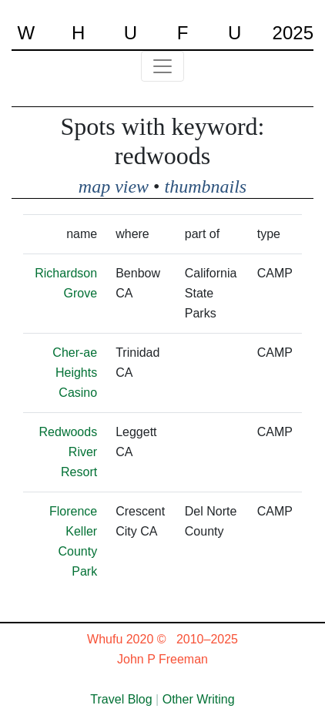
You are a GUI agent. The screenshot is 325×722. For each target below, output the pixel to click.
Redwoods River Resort (68, 452)
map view (114, 186)
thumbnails (206, 186)
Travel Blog (121, 699)
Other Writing (198, 699)
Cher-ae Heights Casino (74, 372)
